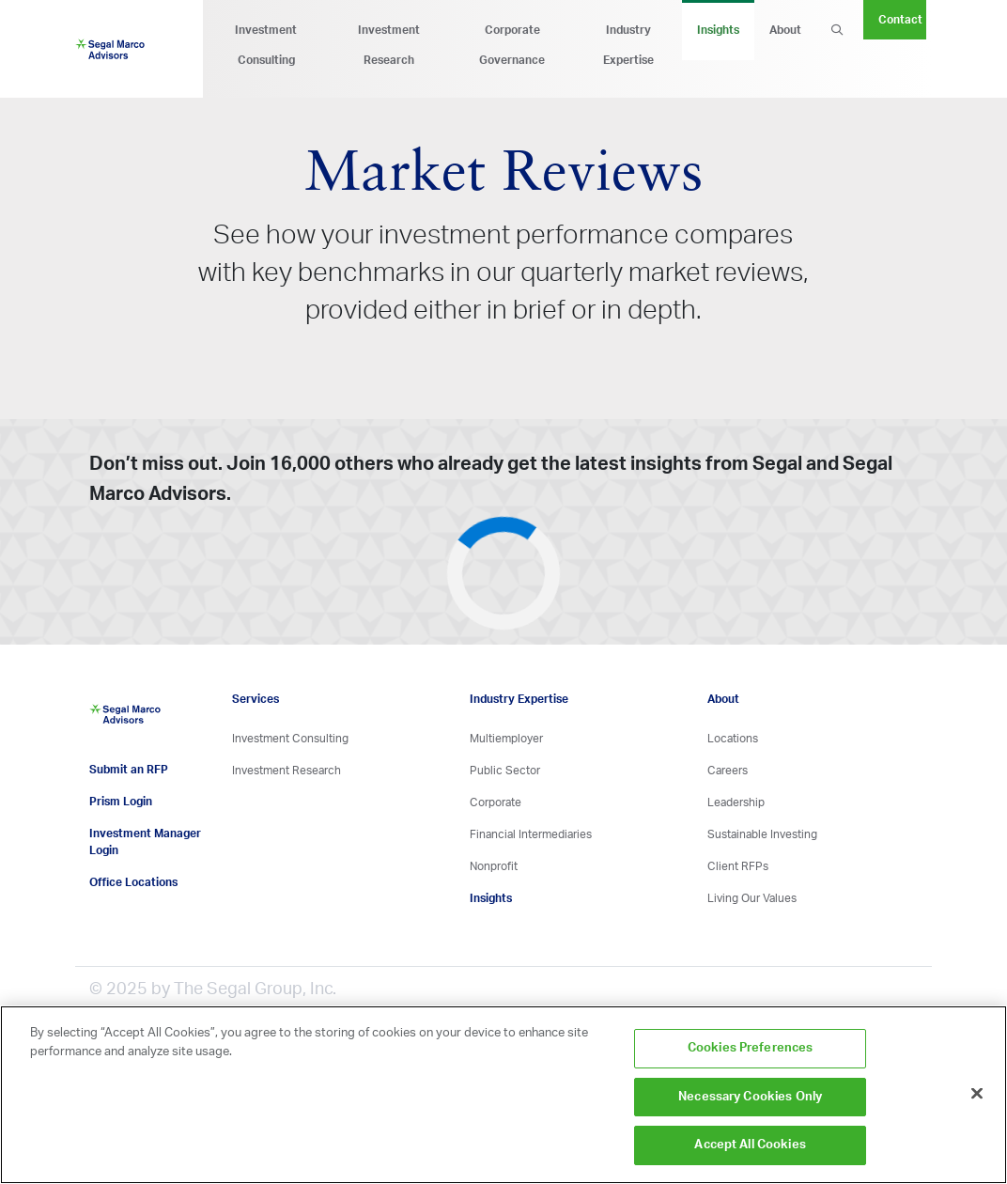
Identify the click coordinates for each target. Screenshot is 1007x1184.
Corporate (495, 802)
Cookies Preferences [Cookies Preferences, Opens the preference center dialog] (750, 1048)
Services (255, 699)
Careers (727, 770)
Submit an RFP (128, 769)
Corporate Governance (512, 45)
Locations (732, 738)
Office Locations (133, 882)
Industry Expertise (628, 45)
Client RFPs (737, 866)
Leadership (736, 802)
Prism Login (120, 801)
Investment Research (389, 45)
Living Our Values (752, 898)
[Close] (977, 1093)
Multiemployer (506, 738)
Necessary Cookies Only (750, 1097)
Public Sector (505, 770)
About (785, 30)
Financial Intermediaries (531, 834)
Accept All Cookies (749, 1145)
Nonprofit (494, 866)
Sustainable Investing (762, 834)
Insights (718, 30)
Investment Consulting (266, 45)
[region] (503, 1094)
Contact (900, 19)
